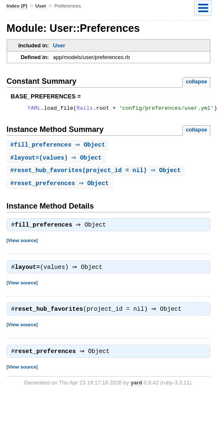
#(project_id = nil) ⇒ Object (96, 173)
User (40, 6)
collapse (196, 81)
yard (136, 389)
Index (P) (17, 6)
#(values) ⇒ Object (57, 160)
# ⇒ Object (59, 146)
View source (22, 244)
